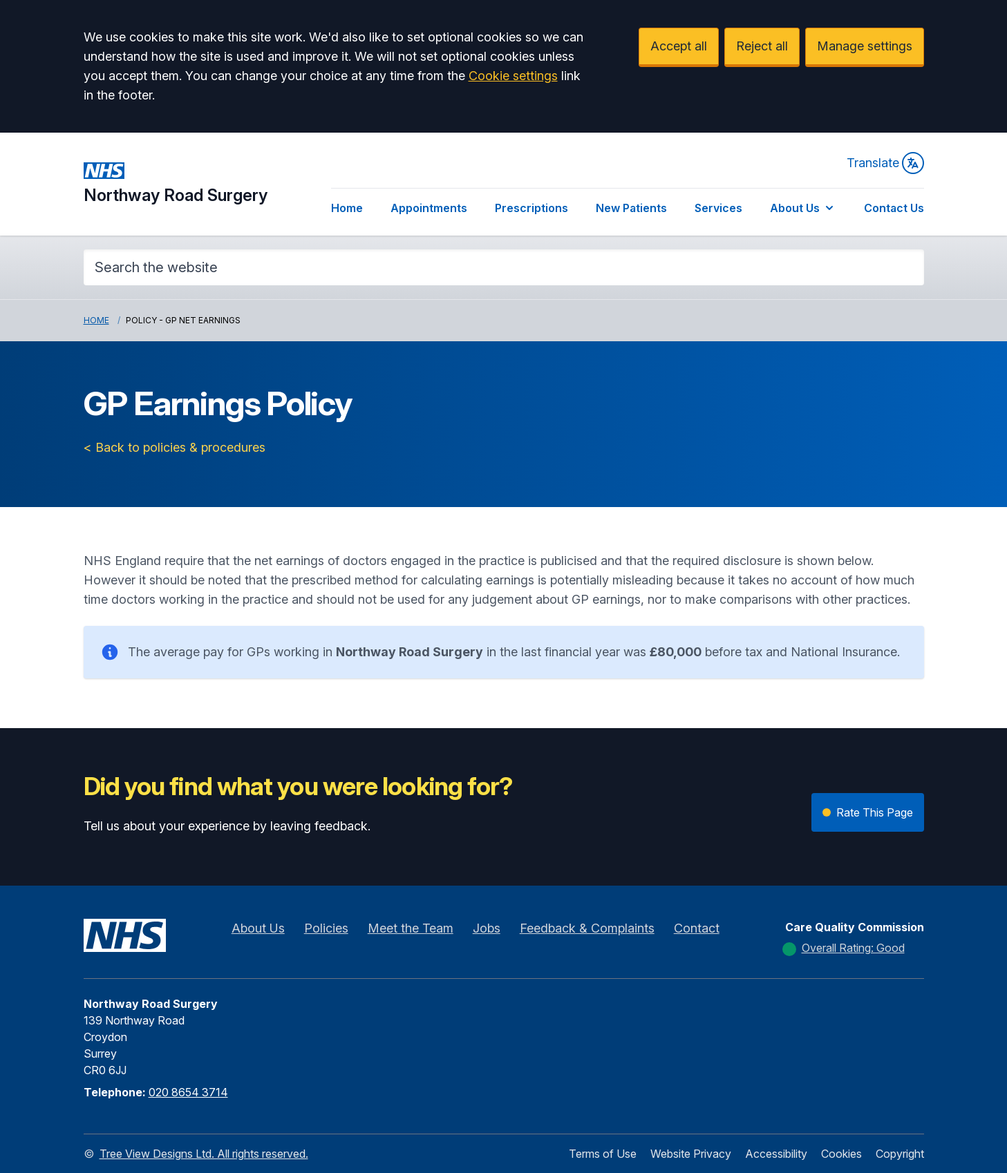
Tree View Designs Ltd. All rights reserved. (204, 1154)
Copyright (900, 1154)
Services (718, 208)
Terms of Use (603, 1154)
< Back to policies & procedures (174, 447)
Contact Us (894, 208)
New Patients (631, 208)
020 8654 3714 (188, 1092)
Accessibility (776, 1154)
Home (347, 208)
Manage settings (864, 46)
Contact (696, 928)
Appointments (428, 208)
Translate (885, 163)
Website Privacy (690, 1154)
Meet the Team (410, 928)
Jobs (486, 928)
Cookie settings (513, 75)
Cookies (841, 1154)
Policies (326, 928)
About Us (803, 208)
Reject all (762, 46)
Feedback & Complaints (587, 928)
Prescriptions (531, 208)
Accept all (678, 46)
